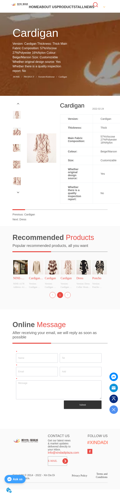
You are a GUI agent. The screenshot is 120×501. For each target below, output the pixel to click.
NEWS (89, 7)
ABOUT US (48, 7)
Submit (82, 404)
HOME (34, 7)
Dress (22, 219)
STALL (78, 7)
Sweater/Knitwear (46, 76)
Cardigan (62, 76)
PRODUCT (65, 7)
